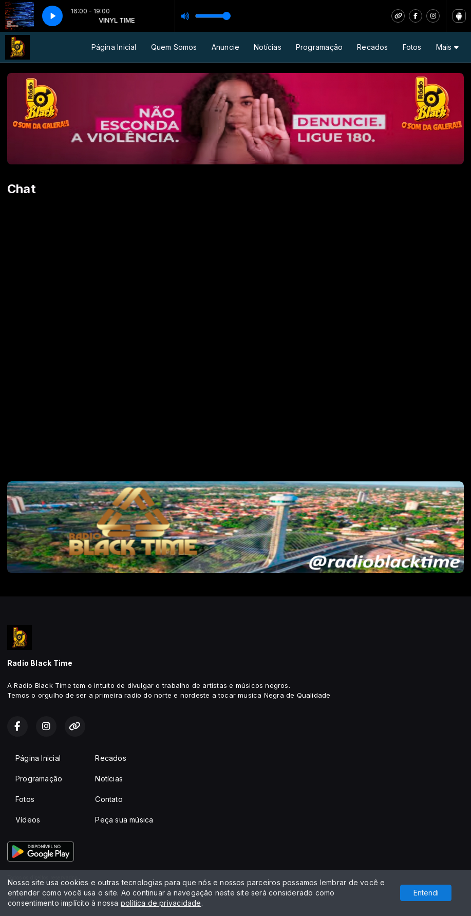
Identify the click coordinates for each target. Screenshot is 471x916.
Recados (372, 47)
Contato (108, 799)
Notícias (267, 47)
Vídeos (27, 819)
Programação (319, 47)
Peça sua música (124, 819)
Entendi (426, 892)
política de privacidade (161, 903)
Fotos (412, 47)
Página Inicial (114, 47)
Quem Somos (174, 47)
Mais (447, 47)
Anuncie (225, 47)
